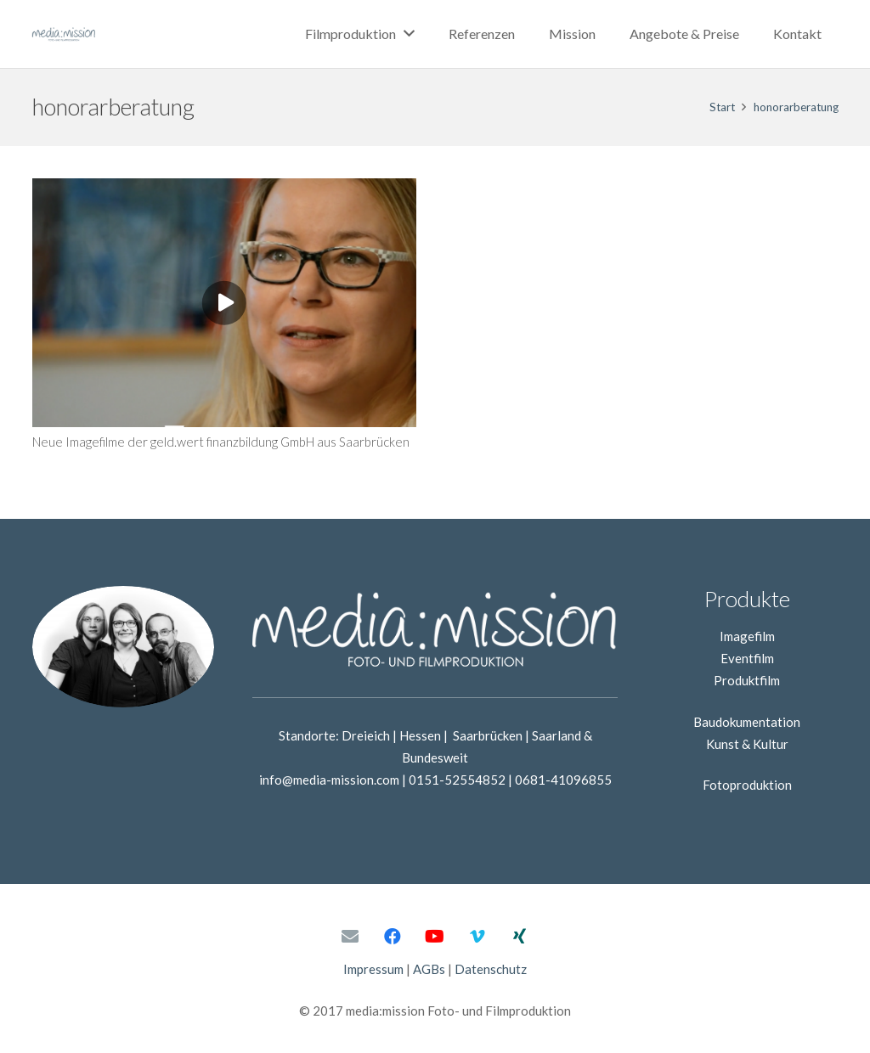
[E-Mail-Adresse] (350, 936)
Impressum (373, 969)
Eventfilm (747, 658)
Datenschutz (491, 969)
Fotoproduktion (747, 784)
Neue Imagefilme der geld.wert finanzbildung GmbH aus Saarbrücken (221, 441)
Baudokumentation (746, 721)
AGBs (429, 969)
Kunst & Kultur (747, 744)
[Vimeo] (477, 936)
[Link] (64, 34)
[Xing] (520, 936)
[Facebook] (392, 936)
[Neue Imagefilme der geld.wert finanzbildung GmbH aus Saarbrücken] (224, 189)
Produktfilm (747, 680)
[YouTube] (435, 936)
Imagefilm (747, 636)
